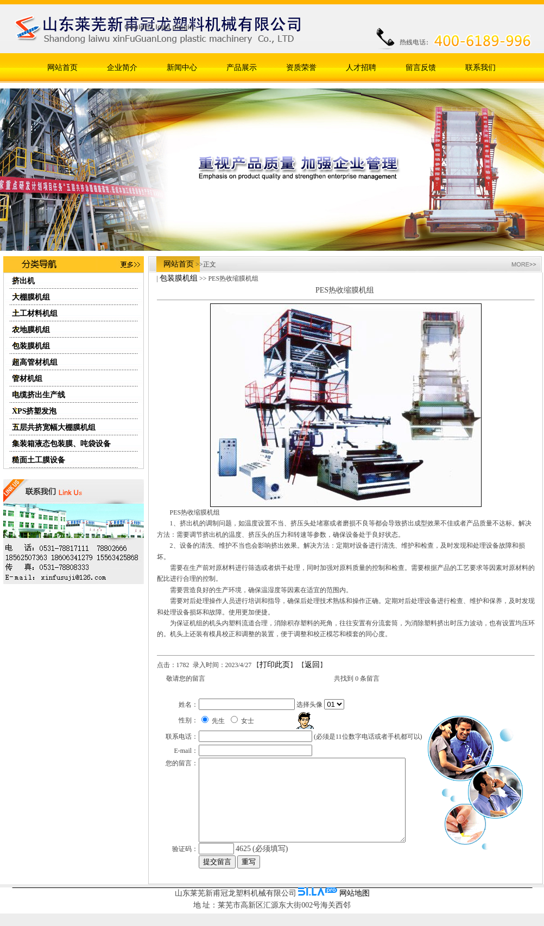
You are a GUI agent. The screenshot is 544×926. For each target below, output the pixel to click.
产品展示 (241, 68)
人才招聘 (361, 68)
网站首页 (62, 68)
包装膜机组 (179, 278)
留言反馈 (421, 68)
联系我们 (480, 68)
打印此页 (275, 665)
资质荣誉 (301, 68)
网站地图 (354, 903)
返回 (312, 665)
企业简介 (122, 68)
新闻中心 (182, 68)
